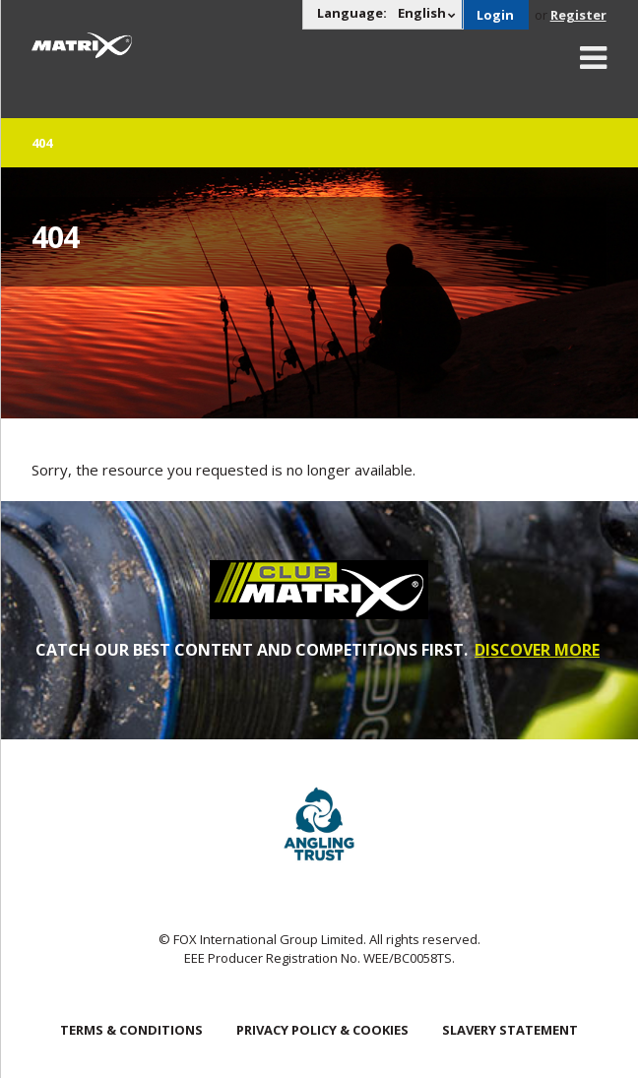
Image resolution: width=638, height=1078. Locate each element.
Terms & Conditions (131, 1030)
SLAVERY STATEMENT (510, 1030)
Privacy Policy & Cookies (322, 1030)
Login (495, 15)
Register (578, 15)
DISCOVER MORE (537, 650)
